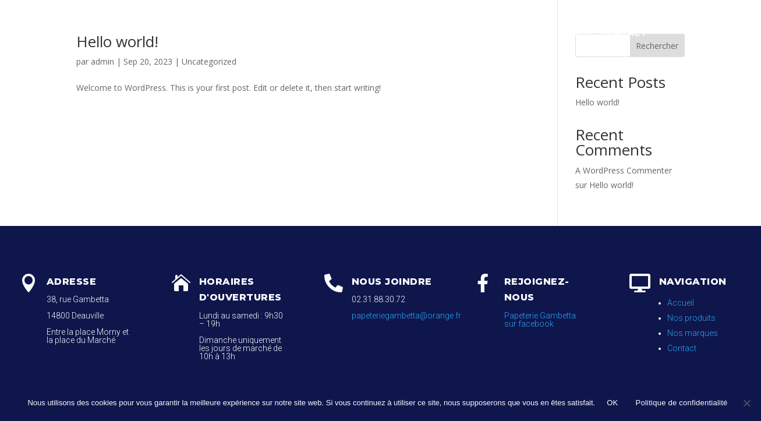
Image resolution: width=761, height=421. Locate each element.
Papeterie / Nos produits (360, 33)
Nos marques (692, 333)
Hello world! (597, 102)
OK (612, 402)
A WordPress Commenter (623, 170)
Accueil (265, 33)
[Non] (746, 403)
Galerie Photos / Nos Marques (511, 33)
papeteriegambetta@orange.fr (406, 315)
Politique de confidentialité (682, 402)
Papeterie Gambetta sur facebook (540, 319)
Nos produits (691, 318)
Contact (624, 33)
